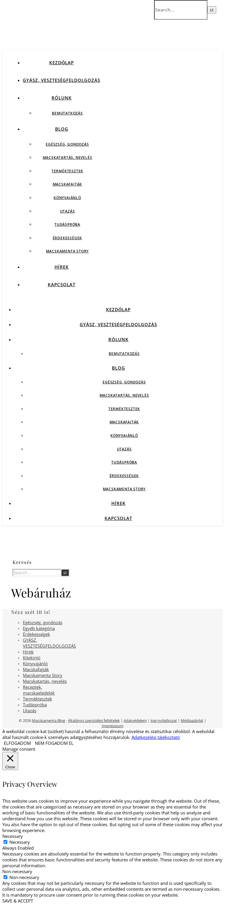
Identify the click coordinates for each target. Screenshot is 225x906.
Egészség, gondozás (67, 144)
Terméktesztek (67, 171)
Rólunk (62, 98)
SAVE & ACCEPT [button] (17, 901)
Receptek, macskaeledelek (39, 690)
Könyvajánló (67, 197)
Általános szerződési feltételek (94, 720)
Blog (61, 129)
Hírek (61, 267)
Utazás (67, 211)
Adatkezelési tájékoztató (156, 737)
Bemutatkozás (67, 113)
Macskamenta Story (67, 251)
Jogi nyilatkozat (164, 720)
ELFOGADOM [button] (17, 743)
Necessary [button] (12, 836)
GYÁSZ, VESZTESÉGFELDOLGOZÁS (61, 80)
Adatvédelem (135, 720)
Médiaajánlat (192, 720)
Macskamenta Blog (48, 720)
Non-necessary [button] (17, 871)
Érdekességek (67, 237)
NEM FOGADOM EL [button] (54, 743)
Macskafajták (67, 184)
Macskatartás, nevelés (67, 157)
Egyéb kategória (39, 628)
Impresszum (112, 725)
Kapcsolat (61, 284)
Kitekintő (31, 658)
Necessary (19, 842)
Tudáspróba (67, 224)
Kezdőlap (61, 62)
